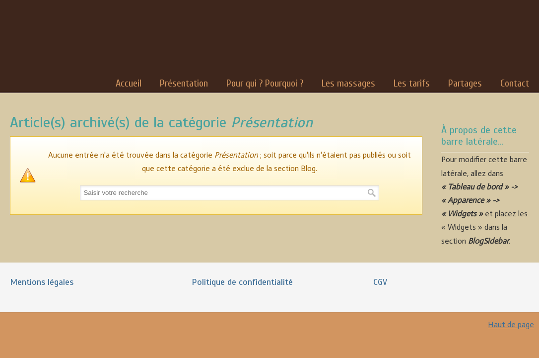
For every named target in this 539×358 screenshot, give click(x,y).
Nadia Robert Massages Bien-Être (46, 40)
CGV (380, 281)
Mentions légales (41, 281)
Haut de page (511, 324)
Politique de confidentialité (242, 281)
